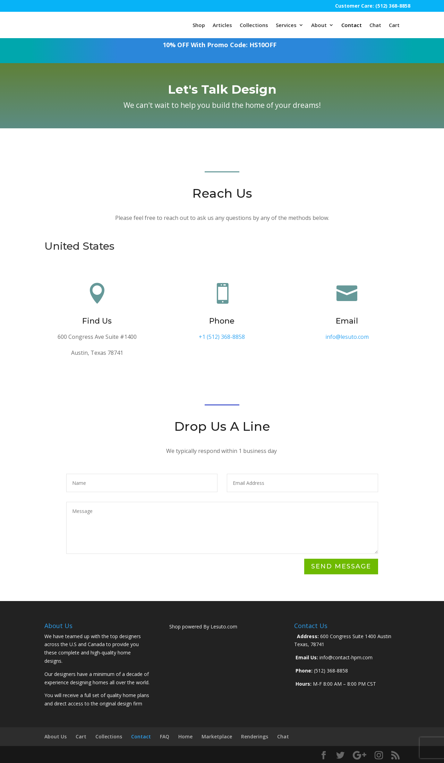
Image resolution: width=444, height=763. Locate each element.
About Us (55, 736)
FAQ (164, 736)
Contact (351, 25)
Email (347, 321)
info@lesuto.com (347, 337)
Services (286, 25)
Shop (199, 25)
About (319, 25)
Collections (254, 25)
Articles (222, 25)
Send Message (341, 566)
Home (185, 736)
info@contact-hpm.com (345, 657)
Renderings (254, 736)
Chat (375, 25)
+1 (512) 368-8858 (222, 337)
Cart (394, 25)
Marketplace (217, 736)
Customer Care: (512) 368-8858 (372, 5)
